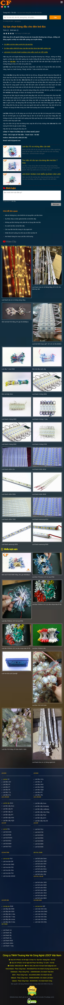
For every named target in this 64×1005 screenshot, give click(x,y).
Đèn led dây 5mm (7, 394)
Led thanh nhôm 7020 (8, 519)
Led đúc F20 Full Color (39, 705)
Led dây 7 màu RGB (8, 369)
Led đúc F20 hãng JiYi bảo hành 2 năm (14, 749)
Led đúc (5, 779)
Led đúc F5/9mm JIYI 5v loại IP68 (12, 621)
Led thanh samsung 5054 (10, 544)
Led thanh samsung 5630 (40, 544)
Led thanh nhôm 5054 (8, 494)
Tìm (55, 17)
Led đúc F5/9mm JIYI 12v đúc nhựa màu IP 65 (46, 604)
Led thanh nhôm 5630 (39, 494)
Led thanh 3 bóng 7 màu (40, 419)
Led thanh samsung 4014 (40, 519)
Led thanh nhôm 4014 (39, 469)
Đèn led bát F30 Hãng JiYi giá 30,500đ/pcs (15, 322)
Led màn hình (38, 906)
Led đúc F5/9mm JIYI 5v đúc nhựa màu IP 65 (16, 648)
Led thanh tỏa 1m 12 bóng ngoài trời (43, 762)
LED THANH (5, 924)
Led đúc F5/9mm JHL (39, 648)
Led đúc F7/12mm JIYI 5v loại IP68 (43, 577)
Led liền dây (6, 803)
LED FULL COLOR (38, 852)
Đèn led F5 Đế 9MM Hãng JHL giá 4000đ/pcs (16, 574)
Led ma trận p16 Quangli (9, 673)
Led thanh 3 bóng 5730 (39, 444)
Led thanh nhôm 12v (8, 469)
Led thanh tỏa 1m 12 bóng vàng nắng (13, 300)
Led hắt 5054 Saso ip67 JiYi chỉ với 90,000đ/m (46, 344)
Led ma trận (6, 858)
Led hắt (5, 829)
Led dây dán (6, 906)
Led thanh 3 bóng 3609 (9, 419)
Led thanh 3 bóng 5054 (39, 394)
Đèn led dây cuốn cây (39, 369)
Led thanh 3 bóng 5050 (9, 444)
